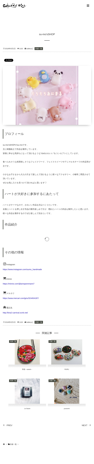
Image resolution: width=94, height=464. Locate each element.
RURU (66, 369)
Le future (27, 408)
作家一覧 (38, 49)
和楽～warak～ (27, 369)
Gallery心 (29, 49)
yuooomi (67, 408)
